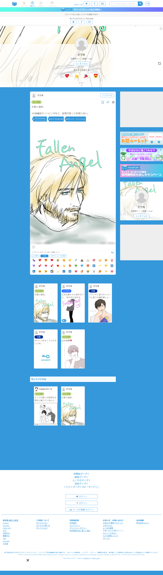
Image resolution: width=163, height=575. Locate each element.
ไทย (4, 538)
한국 (4, 530)
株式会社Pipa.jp (142, 523)
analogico (87, 558)
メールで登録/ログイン (81, 509)
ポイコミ (106, 538)
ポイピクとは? (42, 523)
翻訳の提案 (13, 520)
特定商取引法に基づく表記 (80, 530)
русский (6, 541)
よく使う (35, 256)
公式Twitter (108, 525)
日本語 (5, 543)
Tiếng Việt (7, 528)
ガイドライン (75, 525)
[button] (28, 560)
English (6, 523)
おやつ (53, 256)
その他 (62, 256)
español (6, 525)
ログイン (81, 496)
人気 (44, 256)
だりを (81, 55)
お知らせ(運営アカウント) (113, 523)
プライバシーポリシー (78, 528)
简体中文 (6, 533)
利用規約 (73, 523)
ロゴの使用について (110, 536)
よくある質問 (108, 528)
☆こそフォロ (81, 63)
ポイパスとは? (42, 528)
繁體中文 (6, 536)
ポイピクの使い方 (43, 525)
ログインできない (110, 533)
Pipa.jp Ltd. (96, 558)
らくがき (36, 102)
